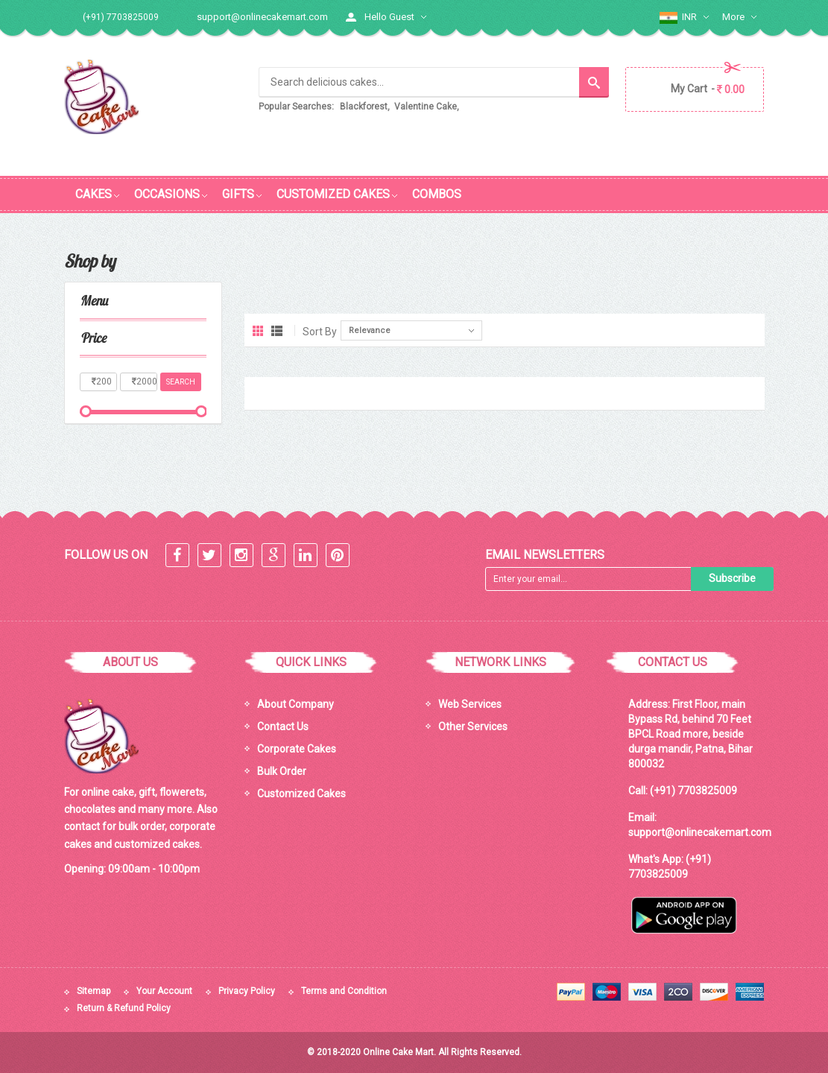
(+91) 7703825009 (693, 790)
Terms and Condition (344, 990)
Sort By (320, 331)
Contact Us (283, 726)
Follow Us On (106, 554)
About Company (295, 703)
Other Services (473, 726)
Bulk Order (281, 770)
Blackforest (364, 106)
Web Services (470, 703)
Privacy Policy (246, 990)
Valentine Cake (425, 106)
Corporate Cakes (296, 748)
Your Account (164, 990)
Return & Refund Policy (124, 1008)
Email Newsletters (544, 554)
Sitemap (93, 990)
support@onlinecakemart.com (262, 16)
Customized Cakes (301, 793)
